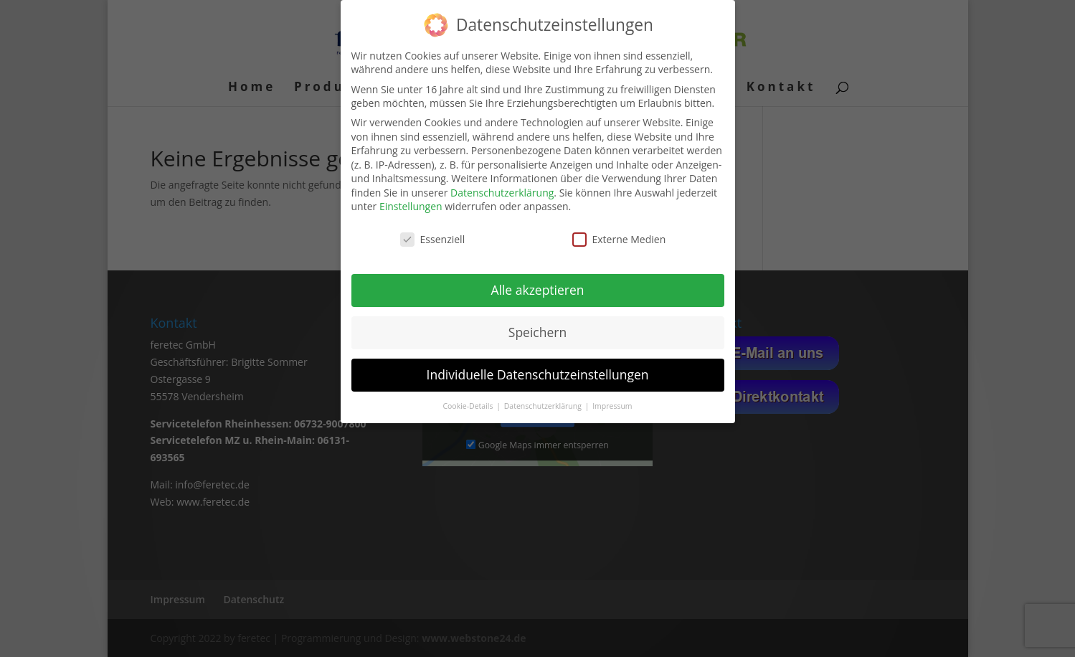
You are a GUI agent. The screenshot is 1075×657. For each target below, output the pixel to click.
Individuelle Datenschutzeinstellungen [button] (538, 374)
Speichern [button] (537, 332)
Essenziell (432, 239)
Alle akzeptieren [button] (537, 289)
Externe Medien (619, 239)
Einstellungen (410, 206)
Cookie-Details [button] (468, 406)
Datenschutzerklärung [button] (544, 406)
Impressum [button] (612, 406)
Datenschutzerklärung (502, 192)
